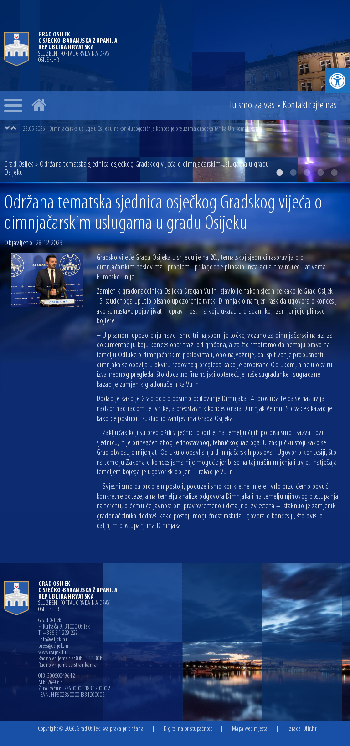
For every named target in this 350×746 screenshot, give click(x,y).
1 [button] (279, 172)
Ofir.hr (310, 729)
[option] (184, 128)
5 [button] (334, 172)
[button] (337, 80)
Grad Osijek (19, 164)
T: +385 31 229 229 (58, 633)
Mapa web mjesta (250, 729)
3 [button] (306, 172)
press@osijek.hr (53, 646)
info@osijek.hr (52, 640)
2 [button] (293, 172)
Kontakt (310, 105)
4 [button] (320, 172)
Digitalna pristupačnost (188, 729)
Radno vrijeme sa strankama (67, 665)
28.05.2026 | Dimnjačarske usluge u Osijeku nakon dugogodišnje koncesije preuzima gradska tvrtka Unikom (134, 129)
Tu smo (252, 105)
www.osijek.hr (52, 653)
